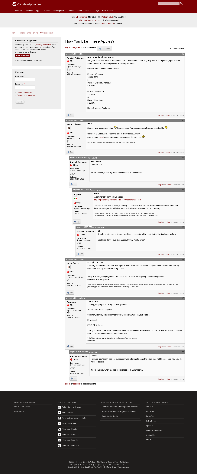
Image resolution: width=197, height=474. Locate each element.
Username (20, 76)
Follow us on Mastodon (68, 445)
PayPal (96, 467)
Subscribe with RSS (67, 423)
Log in (67, 47)
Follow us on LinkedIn (68, 440)
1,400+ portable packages (88, 20)
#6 (183, 259)
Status (148, 440)
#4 (183, 189)
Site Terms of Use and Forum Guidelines (113, 462)
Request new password (26, 95)
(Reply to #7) (93, 352)
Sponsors (149, 426)
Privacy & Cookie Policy (85, 462)
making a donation (43, 45)
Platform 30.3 (107, 17)
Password (19, 84)
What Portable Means (154, 430)
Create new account (25, 92)
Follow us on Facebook (68, 434)
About (79, 11)
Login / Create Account (104, 11)
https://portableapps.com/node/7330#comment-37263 (117, 200)
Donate (88, 11)
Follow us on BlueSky (68, 429)
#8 (183, 352)
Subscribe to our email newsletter (72, 418)
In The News (151, 421)
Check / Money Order (108, 467)
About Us (149, 407)
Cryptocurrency (123, 467)
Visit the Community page (69, 407)
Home (14, 33)
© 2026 (71, 462)
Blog (101, 137)
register (76, 47)
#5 (183, 227)
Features (29, 11)
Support (70, 11)
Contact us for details (110, 416)
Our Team (150, 412)
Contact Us (150, 435)
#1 (183, 54)
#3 (183, 157)
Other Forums (32, 33)
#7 (183, 298)
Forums (47, 11)
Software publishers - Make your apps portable (119, 412)
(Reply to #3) (96, 190)
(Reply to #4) (99, 227)
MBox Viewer (81, 17)
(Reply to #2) (92, 158)
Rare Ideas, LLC (86, 465)
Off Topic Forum (46, 33)
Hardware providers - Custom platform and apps (119, 407)
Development (58, 11)
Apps (38, 11)
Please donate (107, 24)
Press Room (151, 416)
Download (18, 11)
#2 (183, 120)
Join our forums (65, 412)
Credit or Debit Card (85, 467)
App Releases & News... (23, 407)
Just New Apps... (20, 412)
